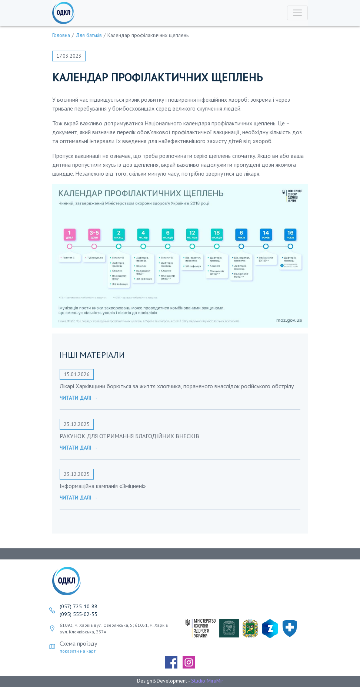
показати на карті (78, 651)
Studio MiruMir (207, 680)
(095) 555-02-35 (78, 614)
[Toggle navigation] (297, 13)
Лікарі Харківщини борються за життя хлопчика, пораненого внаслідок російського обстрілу (177, 386)
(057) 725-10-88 (78, 606)
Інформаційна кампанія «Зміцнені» (103, 486)
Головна (61, 35)
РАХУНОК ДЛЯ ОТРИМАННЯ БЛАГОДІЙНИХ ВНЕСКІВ (129, 436)
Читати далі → (79, 398)
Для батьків (89, 35)
